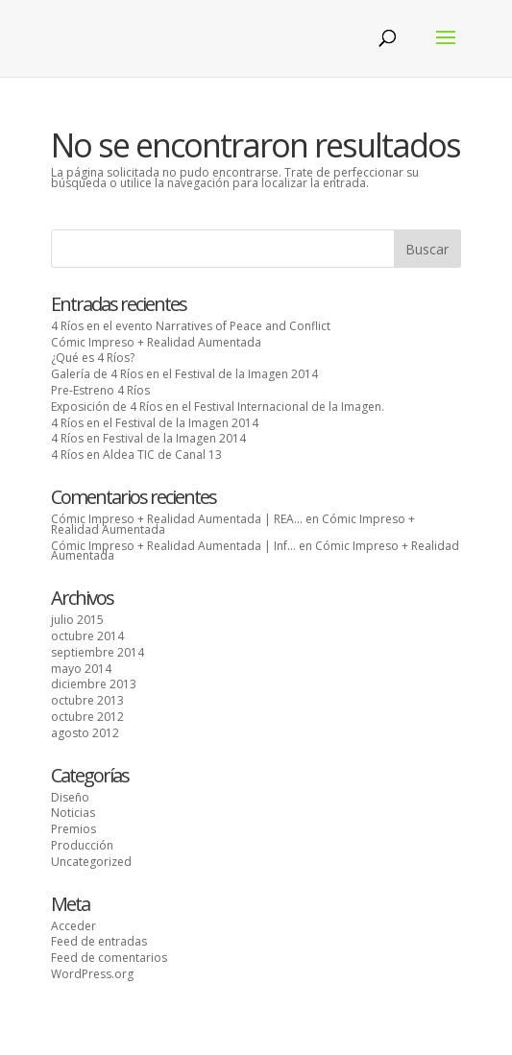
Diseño (70, 797)
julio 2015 (77, 619)
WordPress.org (92, 974)
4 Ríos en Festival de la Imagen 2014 (148, 438)
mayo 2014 (81, 668)
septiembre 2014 (97, 652)
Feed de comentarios (109, 957)
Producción (82, 845)
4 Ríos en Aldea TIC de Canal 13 (136, 454)
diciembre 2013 (93, 684)
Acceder (73, 926)
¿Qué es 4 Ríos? (92, 357)
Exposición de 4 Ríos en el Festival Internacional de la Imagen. (217, 406)
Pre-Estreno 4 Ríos (100, 390)
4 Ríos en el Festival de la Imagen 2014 (154, 423)
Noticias (73, 812)
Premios (73, 829)
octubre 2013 (87, 700)
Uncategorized (91, 861)
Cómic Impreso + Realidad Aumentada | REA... (177, 519)
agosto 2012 (85, 733)
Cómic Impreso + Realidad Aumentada (156, 342)
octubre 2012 (87, 716)
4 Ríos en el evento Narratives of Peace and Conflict (190, 326)
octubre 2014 (87, 636)
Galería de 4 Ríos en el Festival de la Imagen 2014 (184, 374)
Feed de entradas (99, 941)
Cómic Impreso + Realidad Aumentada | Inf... (173, 546)
